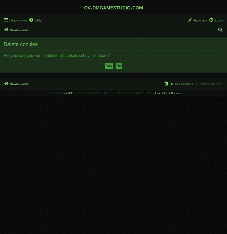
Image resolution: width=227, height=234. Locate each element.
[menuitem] (35, 20)
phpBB (69, 93)
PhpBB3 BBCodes (168, 93)
